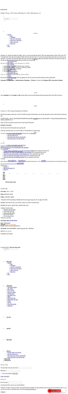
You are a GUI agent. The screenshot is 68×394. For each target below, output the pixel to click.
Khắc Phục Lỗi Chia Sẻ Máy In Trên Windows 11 (16, 154)
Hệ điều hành (10, 293)
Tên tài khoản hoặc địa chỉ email (9, 367)
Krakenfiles (9, 125)
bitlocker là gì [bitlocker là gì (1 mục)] (5, 161)
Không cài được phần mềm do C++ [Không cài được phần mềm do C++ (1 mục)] (32, 161)
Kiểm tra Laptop (11, 292)
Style (5, 169)
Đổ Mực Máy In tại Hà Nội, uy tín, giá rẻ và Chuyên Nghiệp (19, 150)
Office (9, 296)
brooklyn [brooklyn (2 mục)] (12, 161)
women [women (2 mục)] (20, 163)
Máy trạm (12, 271)
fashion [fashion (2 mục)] (21, 161)
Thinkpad (12, 265)
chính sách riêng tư (31, 389)
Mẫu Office (10, 289)
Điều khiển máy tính (12, 73)
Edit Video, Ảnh (11, 295)
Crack (9, 301)
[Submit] (5, 250)
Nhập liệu (9, 305)
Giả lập (9, 76)
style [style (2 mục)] (43, 161)
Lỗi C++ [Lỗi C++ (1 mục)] (39, 161)
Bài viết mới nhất (4, 9)
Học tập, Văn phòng (15, 267)
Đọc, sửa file (10, 64)
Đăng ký (3, 392)
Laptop (9, 262)
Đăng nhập (15, 373)
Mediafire (3, 125)
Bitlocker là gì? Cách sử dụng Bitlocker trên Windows (14, 147)
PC (8, 273)
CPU (8, 274)
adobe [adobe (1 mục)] (2, 161)
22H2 (20, 55)
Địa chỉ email (4, 382)
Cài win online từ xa (12, 135)
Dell (11, 264)
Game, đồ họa (14, 270)
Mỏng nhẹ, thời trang (15, 268)
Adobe (5, 166)
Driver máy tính (11, 298)
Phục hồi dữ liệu (11, 304)
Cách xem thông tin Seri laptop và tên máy (12, 146)
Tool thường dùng (12, 61)
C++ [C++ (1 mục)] (17, 161)
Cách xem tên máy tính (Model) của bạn (14, 157)
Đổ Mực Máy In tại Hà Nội (14, 352)
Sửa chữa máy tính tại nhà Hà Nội (16, 137)
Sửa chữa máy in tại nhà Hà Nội (15, 138)
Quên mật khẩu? (5, 376)
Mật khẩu (3, 370)
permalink (33, 133)
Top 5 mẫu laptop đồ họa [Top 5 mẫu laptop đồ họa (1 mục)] (50, 161)
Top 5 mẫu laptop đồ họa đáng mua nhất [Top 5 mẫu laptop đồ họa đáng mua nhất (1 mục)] (9, 163)
